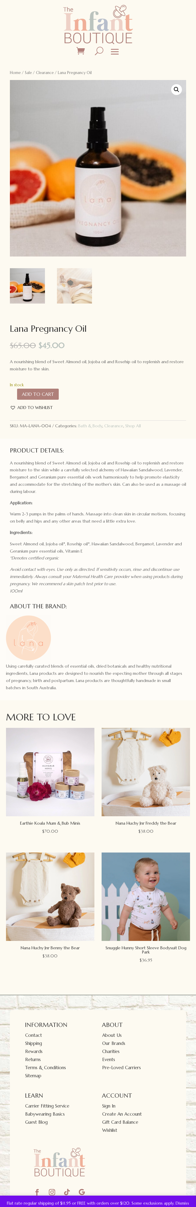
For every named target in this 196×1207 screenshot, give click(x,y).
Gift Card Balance (120, 1122)
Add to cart (38, 394)
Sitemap (33, 1075)
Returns (33, 1059)
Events (108, 1059)
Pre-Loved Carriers (121, 1067)
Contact (33, 1035)
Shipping (33, 1043)
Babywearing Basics (45, 1114)
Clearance (45, 72)
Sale (28, 72)
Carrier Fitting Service (47, 1106)
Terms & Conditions (45, 1067)
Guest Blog (36, 1122)
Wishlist (109, 1130)
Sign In (108, 1106)
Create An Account (122, 1114)
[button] (176, 89)
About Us (112, 1035)
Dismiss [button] (182, 1203)
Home (15, 72)
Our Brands (113, 1043)
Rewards (34, 1051)
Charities (111, 1051)
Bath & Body (90, 426)
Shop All (133, 426)
